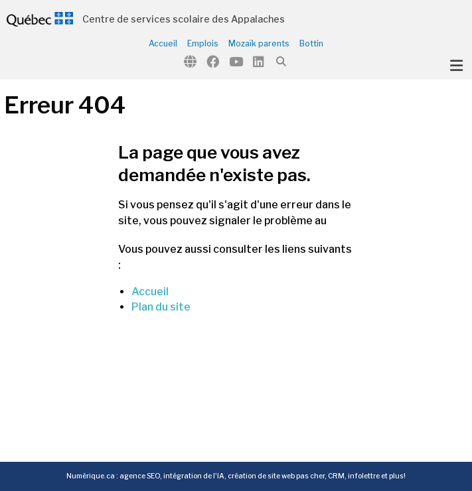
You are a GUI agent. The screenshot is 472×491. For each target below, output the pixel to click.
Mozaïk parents (258, 43)
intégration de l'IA (193, 476)
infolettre (364, 476)
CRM (336, 476)
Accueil (163, 43)
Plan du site (161, 307)
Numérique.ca (90, 476)
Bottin (311, 43)
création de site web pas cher (276, 476)
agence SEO (139, 476)
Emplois (202, 43)
